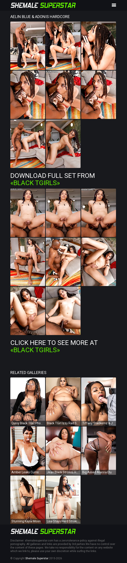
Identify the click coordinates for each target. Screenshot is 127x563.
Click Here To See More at (54, 346)
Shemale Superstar (36, 558)
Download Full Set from (52, 179)
